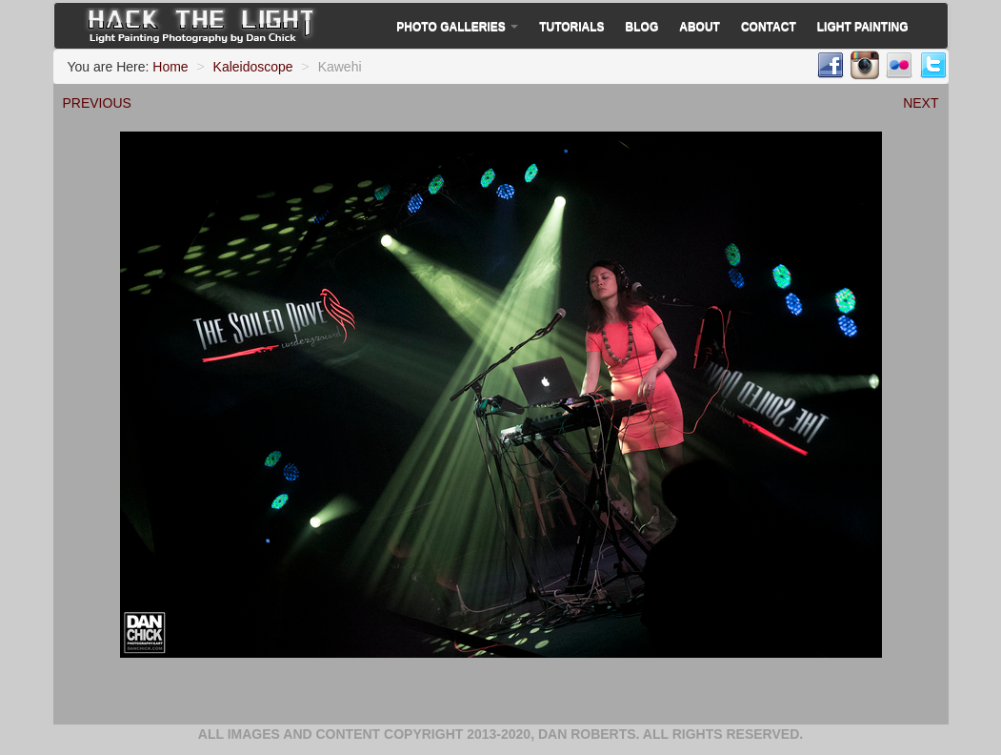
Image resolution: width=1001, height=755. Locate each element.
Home (170, 66)
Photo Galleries (457, 26)
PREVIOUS (97, 103)
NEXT (920, 103)
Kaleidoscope (253, 66)
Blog (642, 26)
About (699, 26)
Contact (768, 26)
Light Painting (863, 26)
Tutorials (571, 26)
